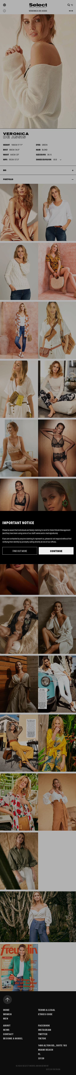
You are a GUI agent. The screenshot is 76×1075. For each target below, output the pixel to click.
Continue (56, 551)
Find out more (20, 551)
